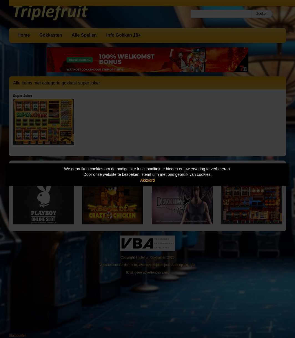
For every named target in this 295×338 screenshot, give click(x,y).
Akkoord (147, 180)
